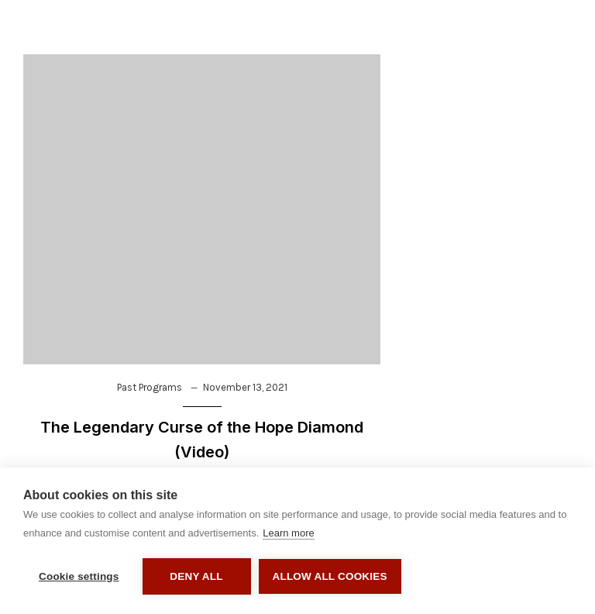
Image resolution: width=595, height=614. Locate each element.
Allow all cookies (330, 576)
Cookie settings (79, 576)
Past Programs (149, 387)
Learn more (288, 533)
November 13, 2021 (245, 387)
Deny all (196, 576)
